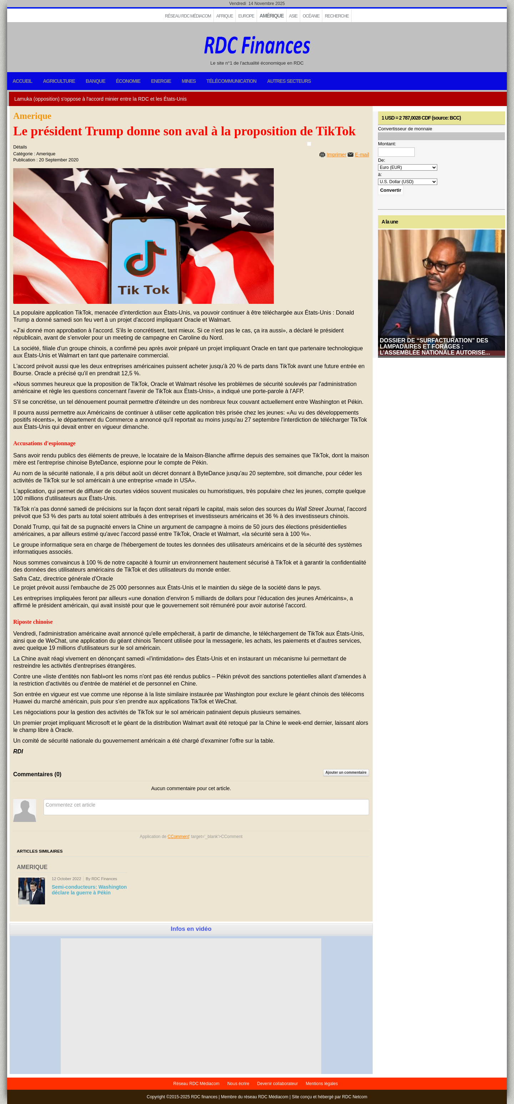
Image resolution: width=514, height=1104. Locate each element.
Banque (95, 81)
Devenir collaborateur (277, 1083)
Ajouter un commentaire (346, 772)
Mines (189, 81)
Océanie (311, 16)
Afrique (224, 16)
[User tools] (309, 144)
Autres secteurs (289, 81)
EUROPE (246, 16)
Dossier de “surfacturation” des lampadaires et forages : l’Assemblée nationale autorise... (435, 346)
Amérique (271, 16)
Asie (293, 16)
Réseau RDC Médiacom (188, 16)
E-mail (362, 154)
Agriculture (59, 81)
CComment (178, 836)
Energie (161, 81)
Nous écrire (238, 1083)
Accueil (22, 81)
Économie (128, 81)
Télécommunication (231, 81)
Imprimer (336, 154)
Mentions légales (322, 1083)
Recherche (337, 16)
